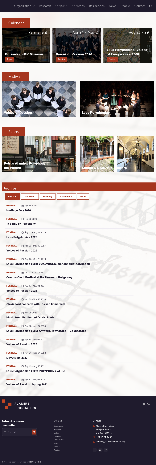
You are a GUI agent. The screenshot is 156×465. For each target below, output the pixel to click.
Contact (139, 6)
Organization (23, 6)
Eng (146, 404)
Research (45, 6)
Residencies (97, 6)
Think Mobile (35, 462)
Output (60, 6)
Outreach (78, 6)
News (112, 6)
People (125, 6)
